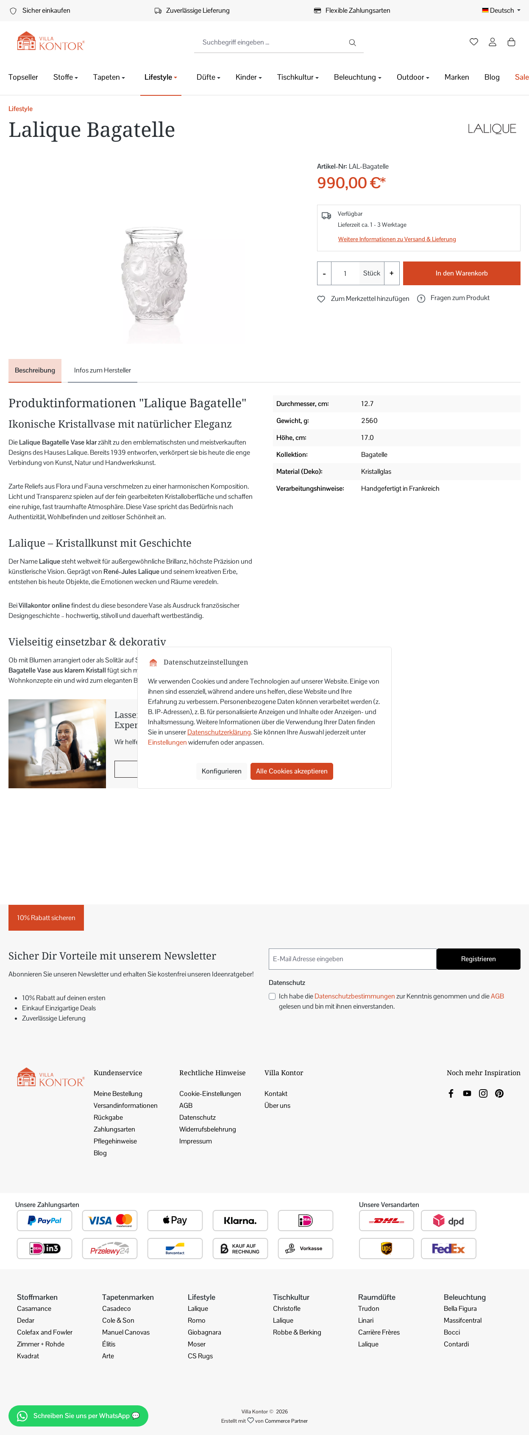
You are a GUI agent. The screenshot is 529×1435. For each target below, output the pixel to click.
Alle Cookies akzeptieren (292, 771)
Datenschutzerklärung (219, 732)
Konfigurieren (222, 771)
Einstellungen (167, 742)
